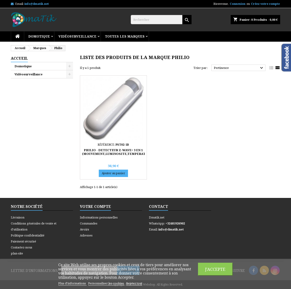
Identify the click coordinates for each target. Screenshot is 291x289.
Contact (158, 206)
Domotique (39, 36)
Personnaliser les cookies (106, 283)
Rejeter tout (134, 283)
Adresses (86, 235)
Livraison (17, 217)
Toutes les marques (125, 36)
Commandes (88, 223)
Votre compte (95, 206)
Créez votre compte (265, 4)
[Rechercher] (161, 19)
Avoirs (84, 229)
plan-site (17, 253)
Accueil (19, 58)
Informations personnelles (99, 217)
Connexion (237, 4)
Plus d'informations (72, 283)
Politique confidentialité (27, 235)
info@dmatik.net (36, 4)
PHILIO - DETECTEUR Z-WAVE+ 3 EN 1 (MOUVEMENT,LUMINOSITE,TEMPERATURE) (117, 152)
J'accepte (215, 269)
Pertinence (239, 68)
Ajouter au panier (113, 173)
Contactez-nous (21, 247)
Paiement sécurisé (23, 241)
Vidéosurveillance (77, 36)
